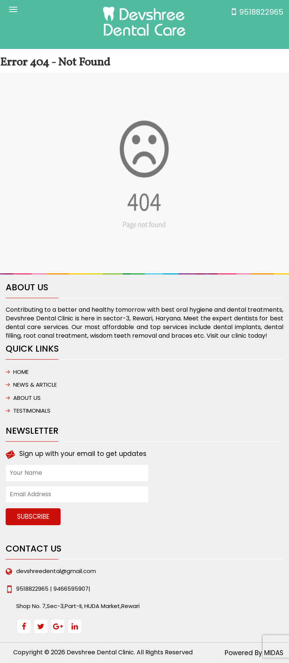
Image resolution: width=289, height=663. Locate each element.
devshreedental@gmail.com (56, 571)
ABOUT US (27, 398)
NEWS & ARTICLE (35, 385)
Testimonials (31, 411)
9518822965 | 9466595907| (53, 589)
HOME (21, 372)
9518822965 (261, 12)
